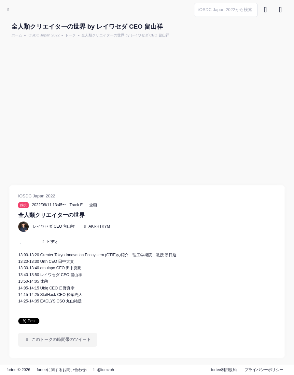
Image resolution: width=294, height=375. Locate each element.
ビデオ (53, 241)
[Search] (226, 10)
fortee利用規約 (224, 370)
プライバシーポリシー (264, 370)
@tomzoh (102, 370)
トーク (70, 35)
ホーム (16, 35)
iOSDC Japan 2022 (44, 35)
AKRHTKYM (99, 226)
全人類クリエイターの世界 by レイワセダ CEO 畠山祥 (125, 35)
